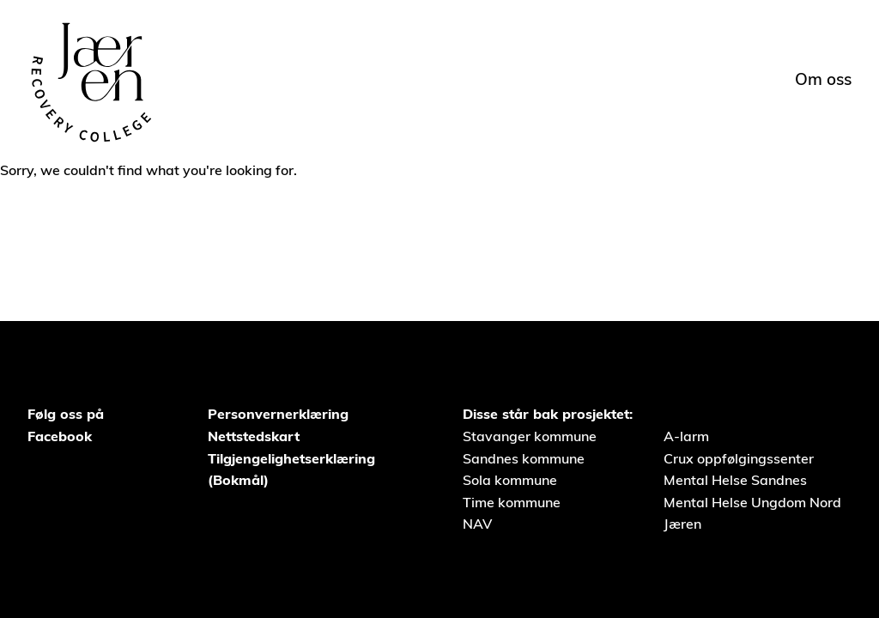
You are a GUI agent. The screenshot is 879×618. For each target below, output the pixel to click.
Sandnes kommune (524, 458)
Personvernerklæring (278, 413)
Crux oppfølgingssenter (739, 458)
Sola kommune (510, 479)
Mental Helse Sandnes (735, 479)
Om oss (823, 79)
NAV (477, 523)
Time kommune (512, 502)
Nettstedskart (254, 436)
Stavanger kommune (530, 436)
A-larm (686, 436)
